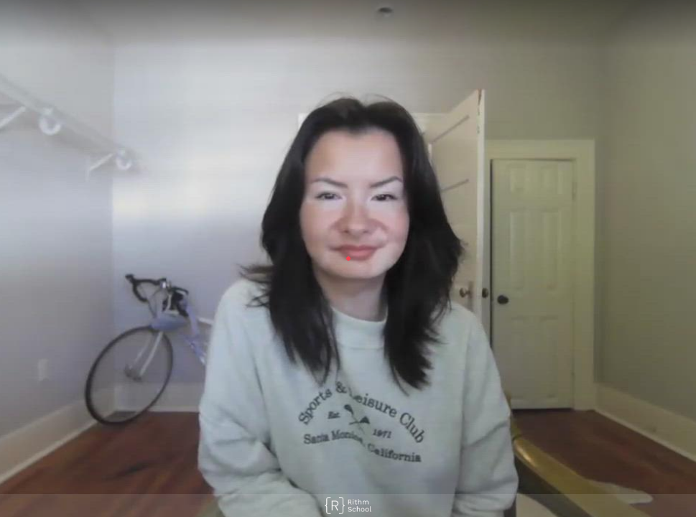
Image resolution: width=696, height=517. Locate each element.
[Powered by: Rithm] (348, 505)
